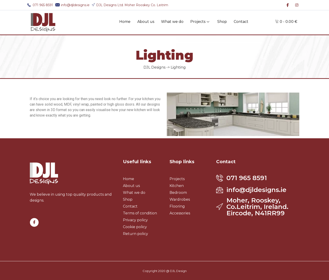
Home (124, 21)
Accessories (180, 213)
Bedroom (178, 192)
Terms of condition (140, 213)
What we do (172, 21)
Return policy (135, 234)
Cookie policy (135, 227)
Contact (241, 21)
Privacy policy (135, 220)
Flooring (177, 206)
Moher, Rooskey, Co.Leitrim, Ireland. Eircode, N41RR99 (257, 206)
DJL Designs (154, 67)
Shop (222, 21)
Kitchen (177, 186)
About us (145, 21)
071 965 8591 (246, 178)
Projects (200, 21)
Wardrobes (180, 199)
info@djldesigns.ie (256, 190)
